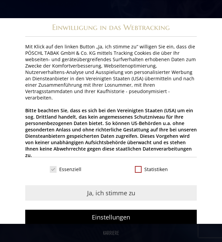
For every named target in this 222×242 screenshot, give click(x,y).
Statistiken (151, 169)
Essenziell (65, 169)
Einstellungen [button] (111, 217)
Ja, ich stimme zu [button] (111, 193)
